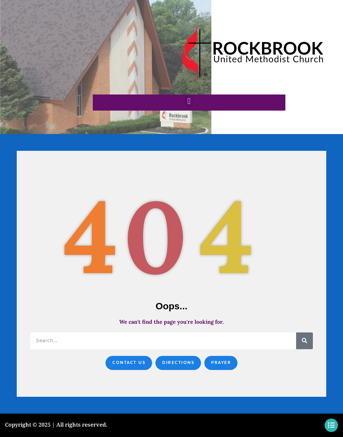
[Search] (304, 340)
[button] (189, 101)
